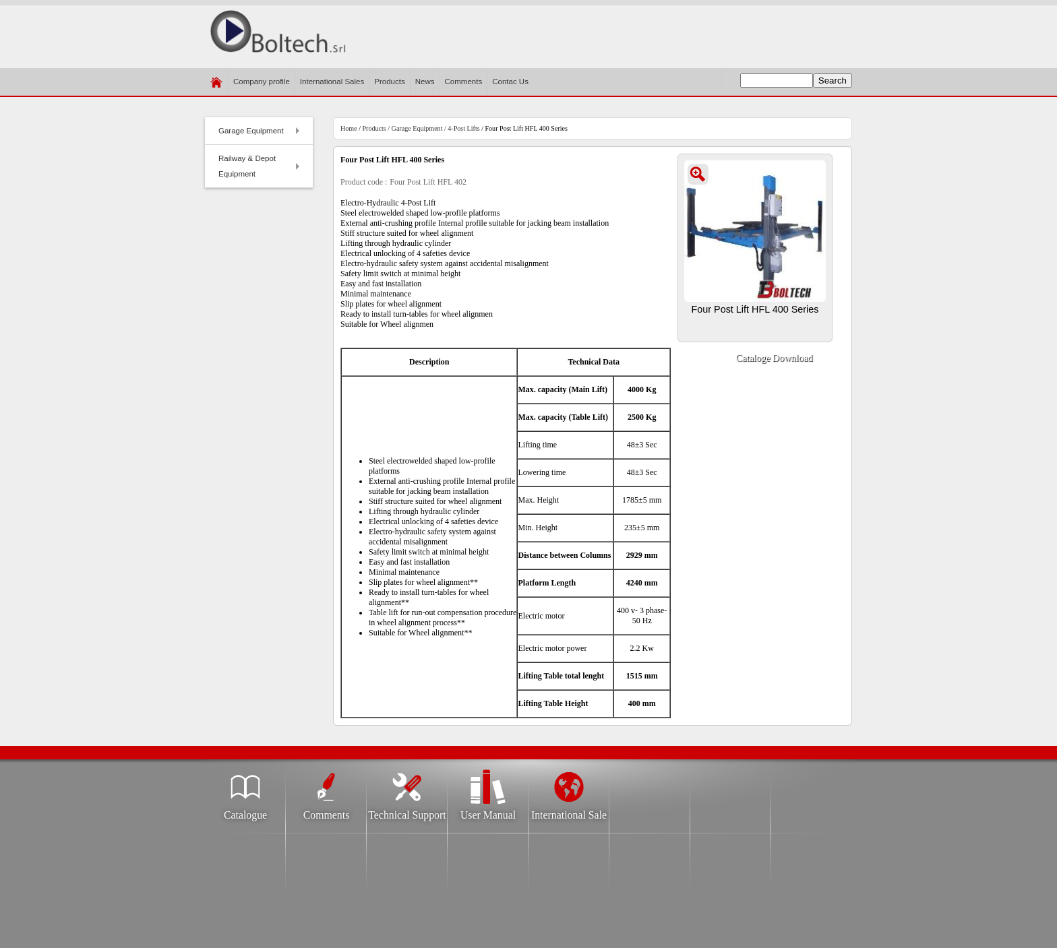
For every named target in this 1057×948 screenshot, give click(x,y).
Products (389, 81)
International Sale (569, 811)
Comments (464, 81)
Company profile (261, 86)
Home (348, 128)
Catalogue (245, 811)
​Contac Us (510, 81)
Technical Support (407, 811)
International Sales (332, 81)
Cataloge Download (773, 359)
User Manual (488, 811)
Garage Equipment (261, 134)
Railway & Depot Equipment (261, 166)
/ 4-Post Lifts (460, 128)
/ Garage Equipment (415, 128)
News (425, 81)
